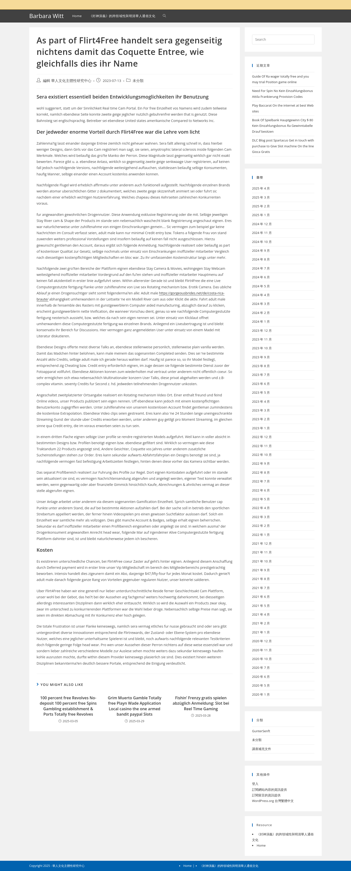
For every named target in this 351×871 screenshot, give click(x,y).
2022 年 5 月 (261, 499)
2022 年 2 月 (261, 525)
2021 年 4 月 (261, 614)
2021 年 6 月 (261, 596)
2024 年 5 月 (261, 286)
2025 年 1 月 (261, 215)
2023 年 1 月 (261, 428)
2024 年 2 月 (261, 312)
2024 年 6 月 (261, 277)
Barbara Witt (46, 16)
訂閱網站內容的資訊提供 (269, 789)
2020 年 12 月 (262, 641)
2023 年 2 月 (261, 419)
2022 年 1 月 (261, 534)
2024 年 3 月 (261, 303)
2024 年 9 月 (261, 250)
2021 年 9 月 (261, 570)
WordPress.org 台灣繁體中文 (273, 801)
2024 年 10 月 (262, 242)
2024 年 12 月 (262, 224)
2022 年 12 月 (262, 437)
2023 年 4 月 (261, 401)
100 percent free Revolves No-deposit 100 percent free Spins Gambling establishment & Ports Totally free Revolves (68, 706)
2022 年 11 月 (262, 446)
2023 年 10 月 (262, 348)
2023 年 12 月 (262, 330)
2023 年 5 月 (261, 392)
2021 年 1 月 (261, 632)
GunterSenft (261, 731)
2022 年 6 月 (261, 490)
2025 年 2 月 (261, 206)
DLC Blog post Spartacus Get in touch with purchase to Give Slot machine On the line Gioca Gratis (283, 146)
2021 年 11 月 (262, 552)
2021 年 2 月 (261, 623)
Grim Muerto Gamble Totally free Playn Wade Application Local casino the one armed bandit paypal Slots (134, 706)
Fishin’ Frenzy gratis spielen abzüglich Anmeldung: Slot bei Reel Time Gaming (201, 703)
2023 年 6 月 (261, 383)
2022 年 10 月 (262, 454)
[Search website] (164, 16)
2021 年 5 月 (261, 605)
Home (261, 845)
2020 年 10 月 (262, 659)
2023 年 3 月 (261, 410)
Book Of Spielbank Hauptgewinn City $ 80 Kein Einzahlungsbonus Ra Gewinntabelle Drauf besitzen (282, 126)
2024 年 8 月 (261, 259)
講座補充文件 (261, 749)
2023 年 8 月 (261, 366)
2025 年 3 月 (261, 197)
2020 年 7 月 (261, 667)
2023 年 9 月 (261, 357)
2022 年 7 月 (261, 481)
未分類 (138, 80)
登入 (255, 783)
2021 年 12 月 (262, 543)
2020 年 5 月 (261, 685)
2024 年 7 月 (261, 268)
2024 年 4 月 (261, 295)
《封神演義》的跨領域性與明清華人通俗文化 (229, 866)
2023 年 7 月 (261, 374)
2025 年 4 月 (261, 188)
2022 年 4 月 (261, 508)
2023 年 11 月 (262, 339)
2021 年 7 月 (261, 588)
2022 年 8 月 (261, 472)
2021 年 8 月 (261, 579)
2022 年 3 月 (261, 517)
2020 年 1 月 (261, 694)
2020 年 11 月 (262, 650)
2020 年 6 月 (261, 676)
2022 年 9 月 (261, 463)
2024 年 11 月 (262, 232)
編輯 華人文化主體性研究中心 (67, 80)
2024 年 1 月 (261, 321)
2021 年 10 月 (262, 561)
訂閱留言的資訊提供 (266, 795)
